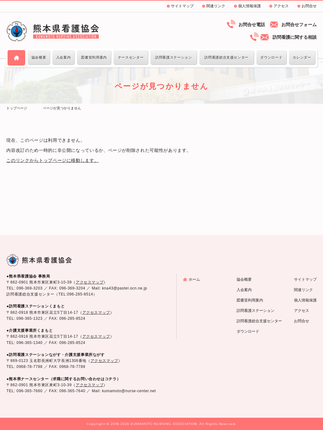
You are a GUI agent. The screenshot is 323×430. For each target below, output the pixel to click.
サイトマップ (182, 6)
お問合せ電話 (251, 24)
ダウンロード (271, 57)
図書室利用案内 (94, 57)
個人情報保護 (249, 6)
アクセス (281, 6)
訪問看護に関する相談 (295, 37)
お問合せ (309, 6)
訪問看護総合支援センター (226, 57)
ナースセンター (131, 57)
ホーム (194, 279)
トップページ (16, 108)
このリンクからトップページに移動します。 (52, 160)
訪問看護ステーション (173, 57)
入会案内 (63, 57)
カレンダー (302, 57)
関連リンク (215, 6)
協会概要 (39, 57)
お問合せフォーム (299, 24)
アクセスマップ (89, 282)
